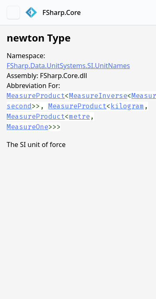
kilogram (127, 106)
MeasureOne (27, 127)
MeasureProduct (36, 95)
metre (79, 116)
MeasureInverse (98, 95)
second (19, 106)
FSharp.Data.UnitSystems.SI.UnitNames (68, 65)
